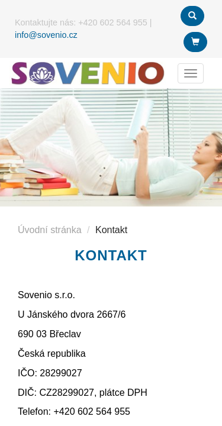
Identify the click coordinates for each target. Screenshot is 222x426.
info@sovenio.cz (46, 35)
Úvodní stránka (50, 230)
